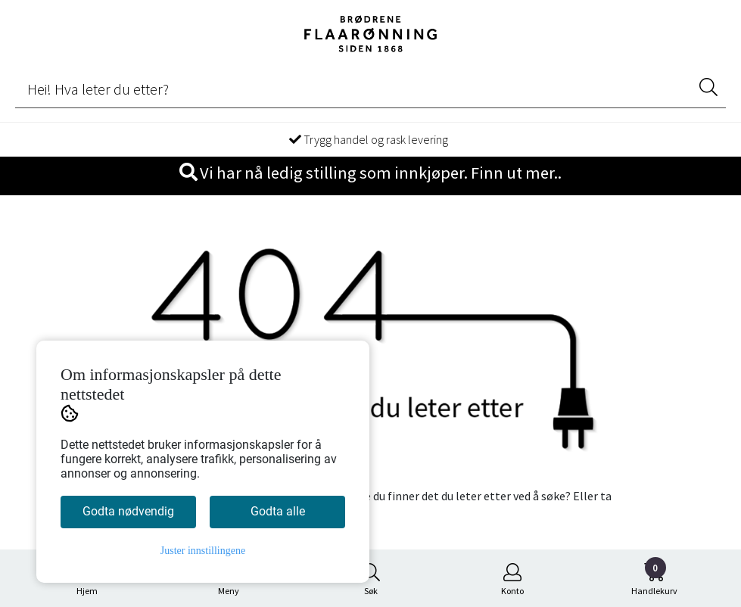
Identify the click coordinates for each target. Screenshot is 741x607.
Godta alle (278, 511)
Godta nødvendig (128, 511)
